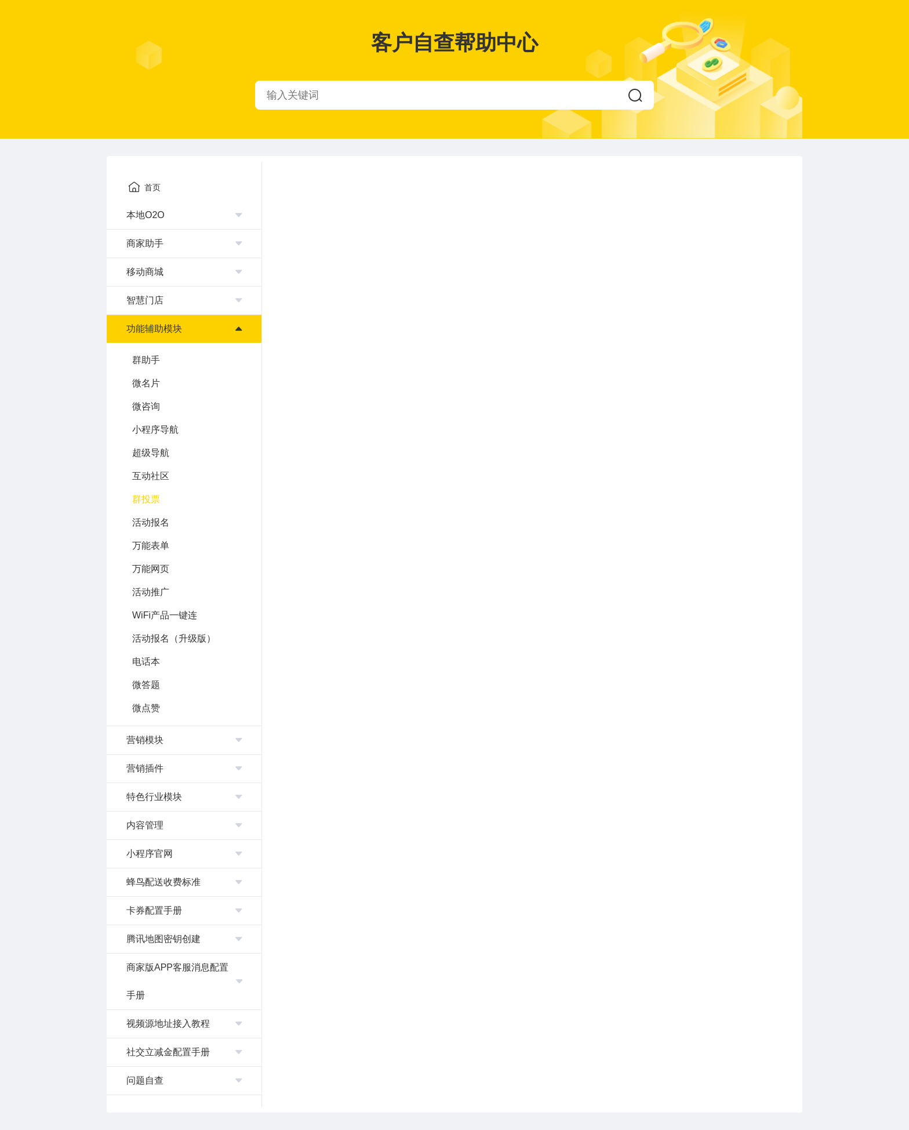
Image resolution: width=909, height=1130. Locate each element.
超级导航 (150, 453)
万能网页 (150, 569)
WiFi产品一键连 (164, 615)
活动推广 (150, 592)
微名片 (146, 383)
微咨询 (146, 406)
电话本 (146, 662)
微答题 (146, 685)
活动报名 (150, 522)
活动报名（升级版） (174, 638)
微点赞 (146, 708)
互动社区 (150, 476)
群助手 (146, 360)
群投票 (146, 499)
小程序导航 (155, 429)
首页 (144, 187)
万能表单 (150, 545)
